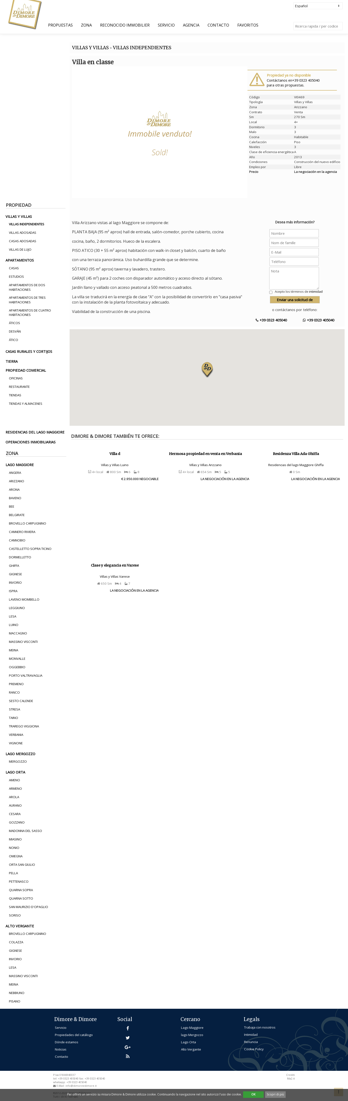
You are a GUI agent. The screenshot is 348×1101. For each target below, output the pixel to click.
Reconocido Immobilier (125, 25)
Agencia (191, 25)
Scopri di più (275, 1094)
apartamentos (20, 260)
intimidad (316, 291)
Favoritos (247, 25)
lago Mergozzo (192, 1035)
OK (253, 1094)
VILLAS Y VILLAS (90, 47)
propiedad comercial (26, 370)
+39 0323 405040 (271, 320)
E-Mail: (61, 1085)
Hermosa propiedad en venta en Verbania (205, 454)
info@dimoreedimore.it (81, 1085)
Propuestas (60, 25)
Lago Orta (188, 1042)
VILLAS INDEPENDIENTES (142, 47)
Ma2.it (291, 1078)
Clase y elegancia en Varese (115, 565)
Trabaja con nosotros (260, 1027)
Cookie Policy (254, 1049)
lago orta (15, 772)
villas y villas (19, 216)
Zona (86, 25)
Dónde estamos (66, 1042)
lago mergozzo (20, 753)
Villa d (114, 454)
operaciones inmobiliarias (31, 442)
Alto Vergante (191, 1049)
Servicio (166, 25)
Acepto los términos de (299, 291)
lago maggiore (20, 464)
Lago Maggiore (192, 1027)
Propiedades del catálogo (74, 1035)
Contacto (218, 25)
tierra (12, 361)
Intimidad (251, 1034)
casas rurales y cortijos (29, 351)
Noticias (60, 1049)
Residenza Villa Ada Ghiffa (296, 454)
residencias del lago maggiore (35, 432)
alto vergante (20, 925)
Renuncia (251, 1042)
